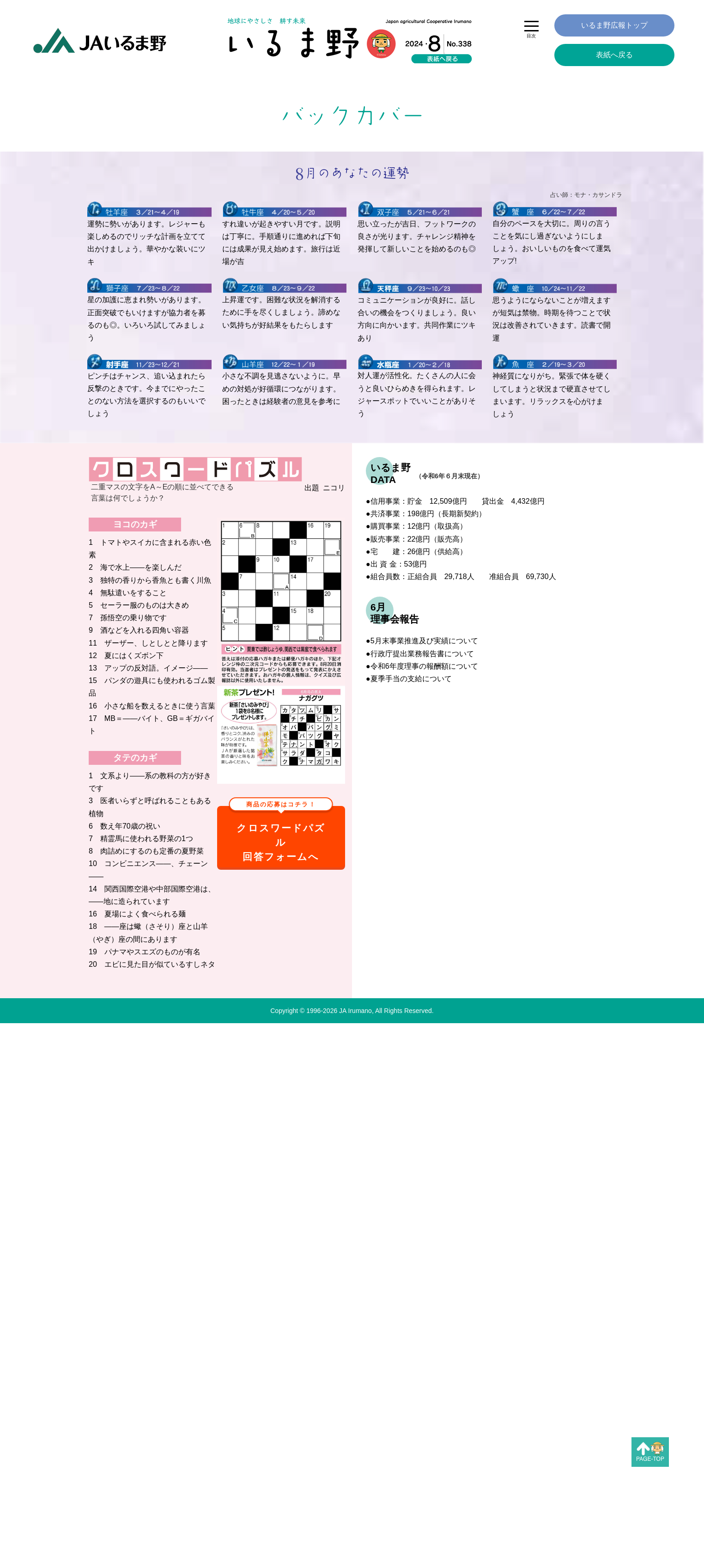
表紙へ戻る (614, 55)
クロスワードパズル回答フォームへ (281, 834)
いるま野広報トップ (614, 25)
